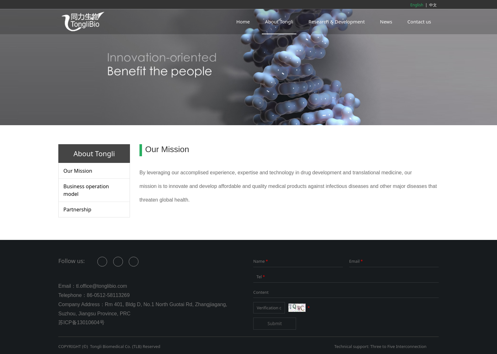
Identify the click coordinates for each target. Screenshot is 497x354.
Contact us (419, 21)
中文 (433, 5)
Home (243, 21)
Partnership (77, 209)
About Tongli (279, 21)
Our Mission (77, 170)
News (386, 21)
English (416, 5)
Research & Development (336, 21)
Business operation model (86, 190)
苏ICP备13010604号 (81, 322)
